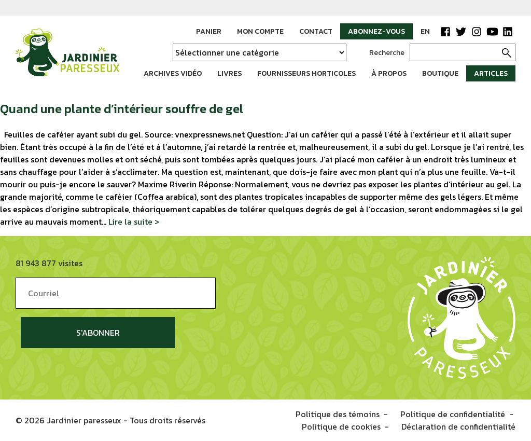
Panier (208, 31)
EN (425, 31)
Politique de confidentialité (452, 414)
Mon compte (260, 31)
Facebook (445, 31)
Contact (315, 31)
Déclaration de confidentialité (458, 426)
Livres (229, 73)
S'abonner (98, 332)
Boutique (440, 73)
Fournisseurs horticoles (306, 73)
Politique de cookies (341, 426)
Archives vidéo (173, 73)
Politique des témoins (338, 414)
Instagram (476, 31)
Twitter (461, 31)
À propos (389, 73)
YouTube (492, 31)
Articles (491, 73)
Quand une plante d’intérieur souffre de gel (121, 109)
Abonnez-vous (376, 31)
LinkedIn (507, 31)
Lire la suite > (133, 221)
